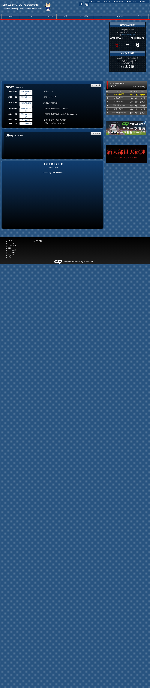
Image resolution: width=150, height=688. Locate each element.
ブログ (139, 16)
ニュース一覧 (96, 85)
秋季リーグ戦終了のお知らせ (55, 123)
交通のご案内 (132, 1)
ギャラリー (121, 16)
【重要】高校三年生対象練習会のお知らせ (60, 114)
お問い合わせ (119, 1)
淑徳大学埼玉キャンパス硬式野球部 (20, 5)
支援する (144, 1)
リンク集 (38, 241)
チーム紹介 (84, 16)
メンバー (102, 16)
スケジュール (47, 16)
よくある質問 (96, 1)
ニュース (28, 16)
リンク (108, 1)
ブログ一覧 (96, 133)
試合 (66, 16)
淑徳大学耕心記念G (128, 35)
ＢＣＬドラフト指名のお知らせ (56, 120)
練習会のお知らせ (51, 103)
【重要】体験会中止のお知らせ (56, 109)
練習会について (50, 91)
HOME (10, 16)
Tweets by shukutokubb (52, 172)
